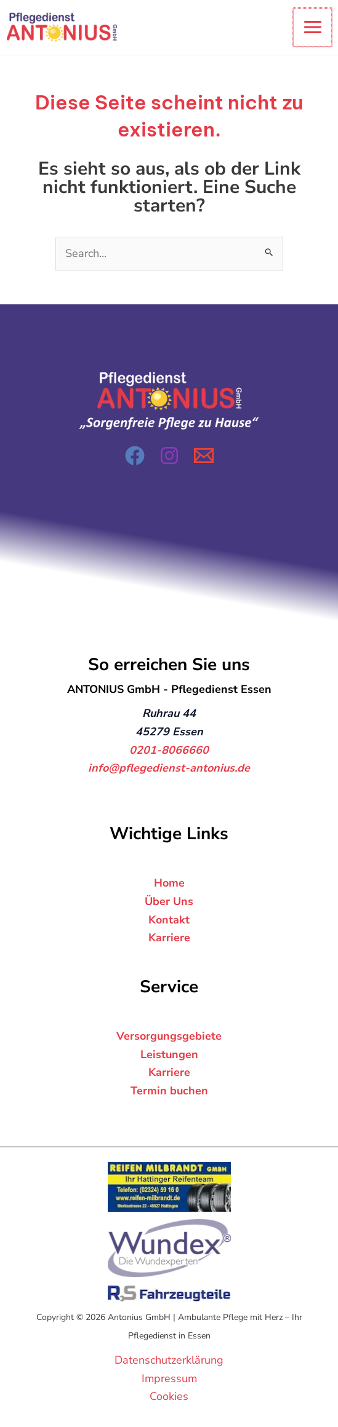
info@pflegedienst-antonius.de (169, 768)
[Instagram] (169, 455)
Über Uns (169, 901)
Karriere (169, 937)
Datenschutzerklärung (169, 1360)
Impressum (169, 1378)
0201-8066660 (169, 750)
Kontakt (169, 919)
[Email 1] (204, 455)
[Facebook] (135, 455)
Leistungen (169, 1054)
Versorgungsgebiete (169, 1036)
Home (169, 883)
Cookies (169, 1396)
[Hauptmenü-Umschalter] (313, 27)
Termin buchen (169, 1090)
